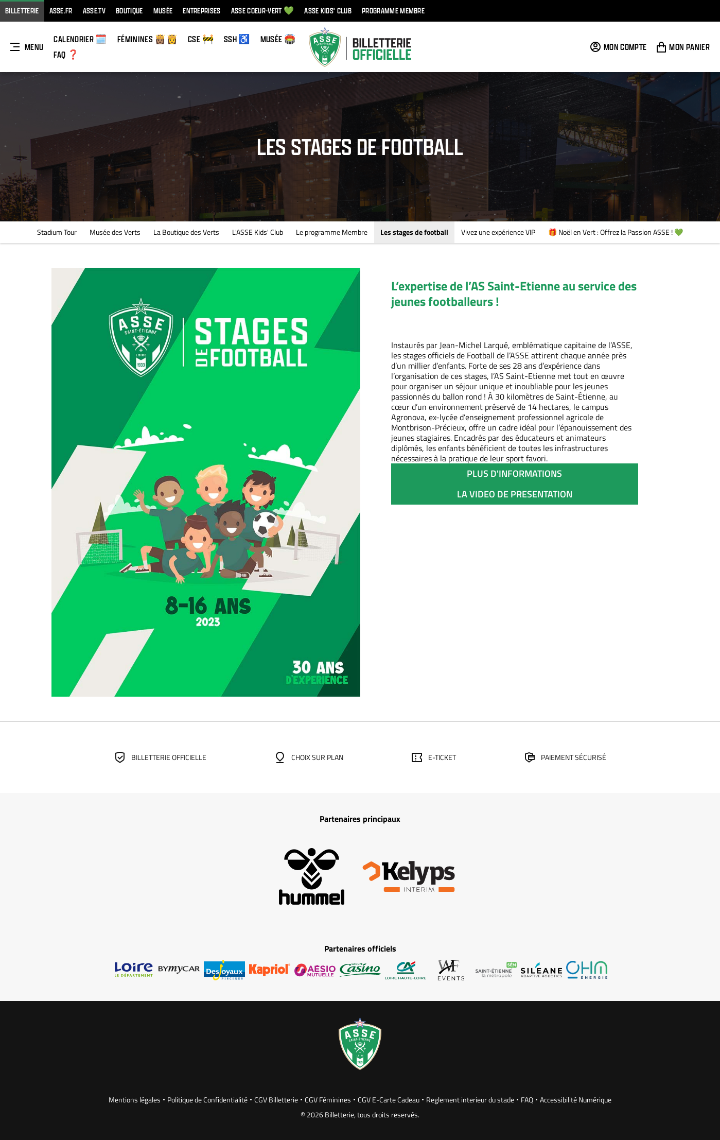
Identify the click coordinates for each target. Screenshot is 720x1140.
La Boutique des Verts (186, 232)
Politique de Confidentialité (207, 1099)
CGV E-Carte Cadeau (388, 1099)
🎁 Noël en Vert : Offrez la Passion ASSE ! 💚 (615, 232)
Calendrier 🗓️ (80, 39)
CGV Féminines (328, 1099)
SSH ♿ (237, 39)
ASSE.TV (94, 10)
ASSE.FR (61, 10)
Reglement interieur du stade (470, 1099)
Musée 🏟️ (278, 39)
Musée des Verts (115, 232)
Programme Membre (393, 10)
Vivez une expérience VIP (498, 232)
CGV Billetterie (276, 1099)
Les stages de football (414, 232)
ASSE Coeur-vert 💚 (262, 10)
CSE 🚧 (201, 39)
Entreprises (202, 10)
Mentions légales (135, 1099)
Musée (163, 10)
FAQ (527, 1099)
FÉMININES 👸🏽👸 (147, 39)
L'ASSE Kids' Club (257, 232)
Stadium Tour (57, 232)
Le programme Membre (331, 232)
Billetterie (22, 10)
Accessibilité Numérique (575, 1099)
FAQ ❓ (66, 54)
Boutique (129, 10)
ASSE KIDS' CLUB (328, 10)
